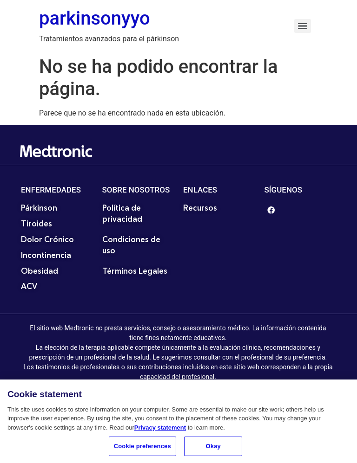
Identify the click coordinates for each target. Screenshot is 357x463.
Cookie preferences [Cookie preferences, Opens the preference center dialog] (142, 448)
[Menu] (302, 26)
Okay (213, 448)
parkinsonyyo (94, 18)
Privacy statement (160, 429)
